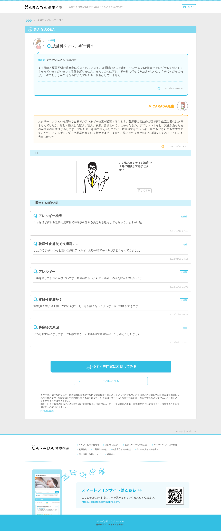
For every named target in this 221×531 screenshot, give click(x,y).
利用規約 (83, 449)
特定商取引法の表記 (121, 449)
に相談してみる (114, 366)
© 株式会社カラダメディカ (110, 521)
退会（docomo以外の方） (136, 445)
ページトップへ (184, 431)
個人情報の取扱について (90, 454)
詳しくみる (144, 190)
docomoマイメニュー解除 (165, 445)
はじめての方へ (112, 445)
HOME (28, 19)
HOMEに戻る (111, 380)
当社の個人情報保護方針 (147, 449)
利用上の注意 (47, 410)
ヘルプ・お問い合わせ (89, 445)
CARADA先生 (163, 106)
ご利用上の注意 (100, 449)
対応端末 (111, 454)
